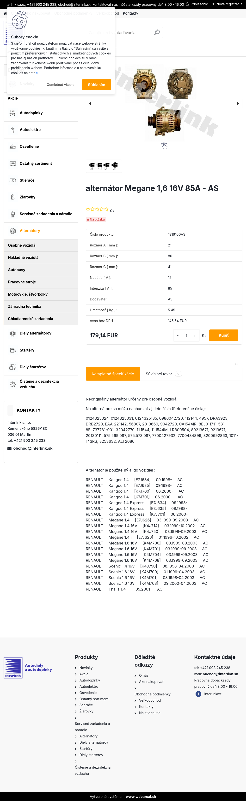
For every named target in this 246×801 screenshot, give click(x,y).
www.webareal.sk (141, 797)
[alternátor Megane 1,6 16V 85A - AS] (164, 103)
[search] (157, 34)
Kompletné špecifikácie (113, 373)
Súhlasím (96, 84)
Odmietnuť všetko (60, 85)
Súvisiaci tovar (164, 374)
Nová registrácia (229, 4)
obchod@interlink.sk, (75, 4)
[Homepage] (5, 13)
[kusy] (186, 335)
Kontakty (130, 13)
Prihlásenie (199, 4)
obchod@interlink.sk (32, 448)
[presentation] (90, 103)
